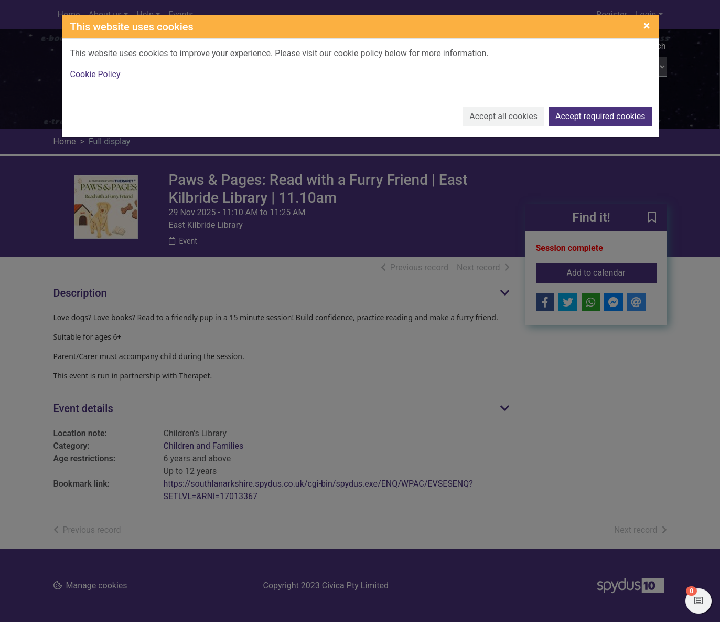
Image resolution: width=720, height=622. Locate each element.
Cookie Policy (95, 74)
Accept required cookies (600, 116)
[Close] (647, 25)
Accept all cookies (503, 116)
